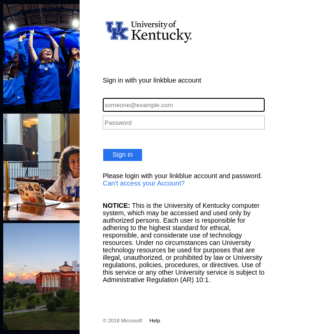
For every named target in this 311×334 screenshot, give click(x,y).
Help (154, 320)
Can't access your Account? (144, 183)
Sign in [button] (122, 154)
